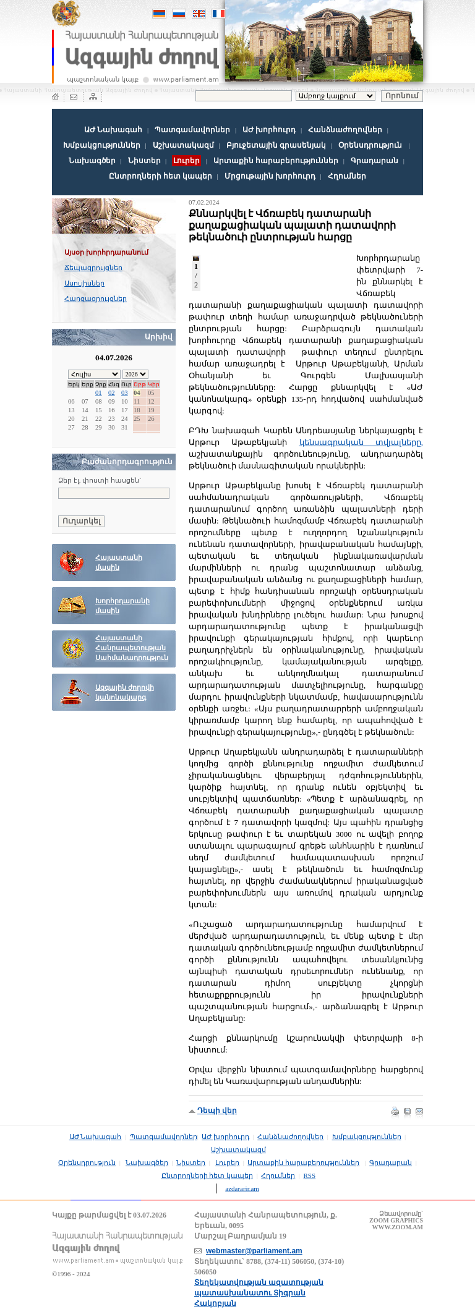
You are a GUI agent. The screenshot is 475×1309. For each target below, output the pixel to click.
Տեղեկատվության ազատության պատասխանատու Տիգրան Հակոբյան (258, 1293)
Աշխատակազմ (183, 145)
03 (124, 392)
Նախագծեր (92, 160)
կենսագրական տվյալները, (361, 442)
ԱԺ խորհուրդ (269, 129)
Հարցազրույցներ (95, 298)
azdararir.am (242, 1188)
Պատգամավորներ (192, 129)
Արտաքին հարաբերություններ (275, 160)
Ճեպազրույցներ (93, 267)
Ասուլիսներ (84, 283)
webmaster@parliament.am (254, 1251)
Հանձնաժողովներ (345, 129)
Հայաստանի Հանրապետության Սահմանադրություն (131, 648)
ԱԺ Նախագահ (113, 129)
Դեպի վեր (217, 1110)
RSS (310, 1175)
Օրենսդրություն (370, 145)
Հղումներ (347, 176)
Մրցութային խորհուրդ (270, 176)
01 (98, 392)
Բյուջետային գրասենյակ (276, 145)
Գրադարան (374, 160)
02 (111, 392)
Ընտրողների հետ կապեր (160, 176)
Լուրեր (227, 1162)
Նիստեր (144, 160)
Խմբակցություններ (101, 145)
